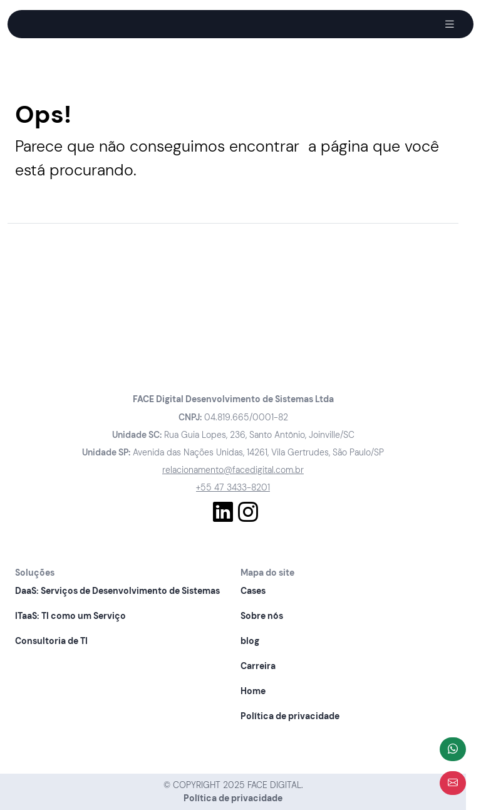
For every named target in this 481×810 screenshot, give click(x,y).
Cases (253, 590)
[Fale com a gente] (453, 749)
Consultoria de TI (51, 640)
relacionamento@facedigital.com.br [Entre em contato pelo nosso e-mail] (233, 469)
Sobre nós (261, 615)
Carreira (258, 666)
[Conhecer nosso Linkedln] (223, 512)
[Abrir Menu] (449, 24)
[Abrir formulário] (453, 783)
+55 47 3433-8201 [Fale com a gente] (233, 487)
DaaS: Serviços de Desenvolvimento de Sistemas (117, 590)
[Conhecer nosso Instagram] (248, 512)
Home (253, 691)
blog (249, 640)
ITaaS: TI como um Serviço (70, 615)
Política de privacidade (289, 716)
